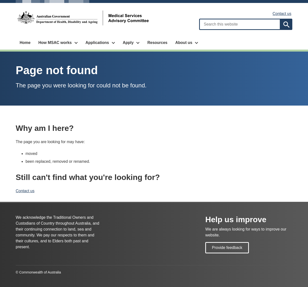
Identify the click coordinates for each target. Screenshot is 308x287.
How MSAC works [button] (55, 43)
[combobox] (240, 24)
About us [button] (183, 43)
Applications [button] (97, 43)
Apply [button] (128, 43)
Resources (157, 43)
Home (25, 43)
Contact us (282, 14)
